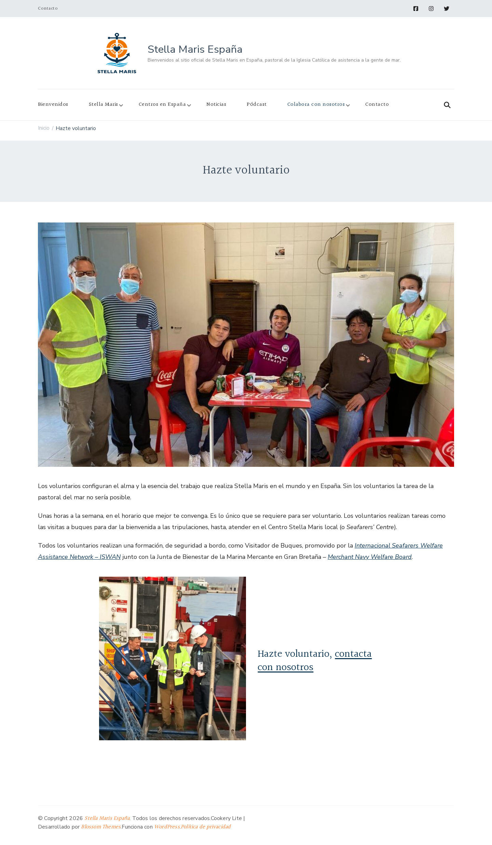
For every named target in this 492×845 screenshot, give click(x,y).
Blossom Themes (101, 827)
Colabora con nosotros (316, 104)
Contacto (48, 8)
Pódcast (257, 104)
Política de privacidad (206, 827)
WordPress (167, 827)
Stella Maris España (195, 49)
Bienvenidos (53, 104)
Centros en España (162, 104)
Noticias (216, 104)
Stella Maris (103, 104)
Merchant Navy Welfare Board (370, 557)
